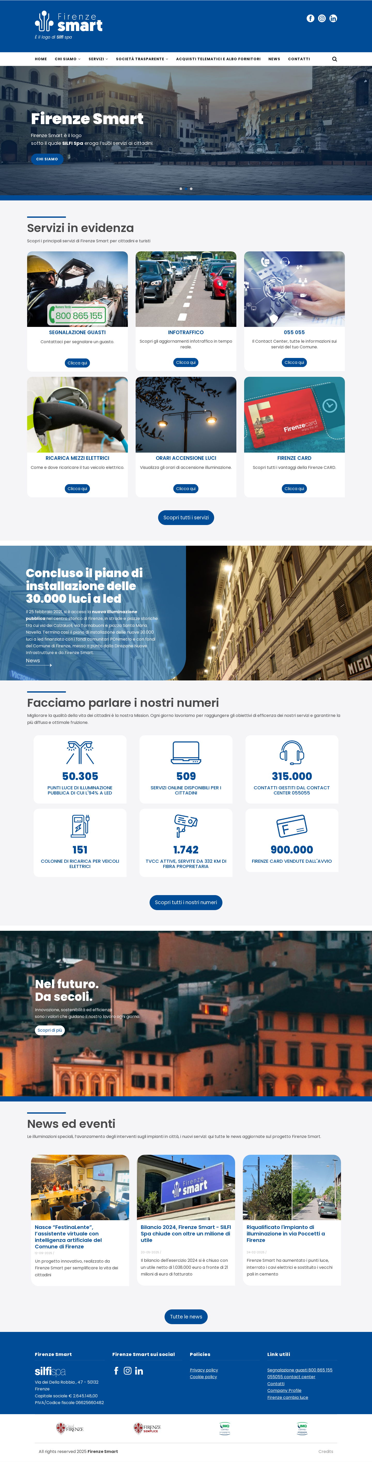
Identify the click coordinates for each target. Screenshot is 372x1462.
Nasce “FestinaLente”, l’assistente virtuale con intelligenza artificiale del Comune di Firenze (68, 1237)
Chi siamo (68, 59)
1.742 (185, 850)
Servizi (98, 59)
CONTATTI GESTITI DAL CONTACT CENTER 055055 (292, 790)
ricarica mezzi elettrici (77, 458)
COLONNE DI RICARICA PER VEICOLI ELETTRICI (80, 863)
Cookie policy (203, 1377)
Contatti (300, 59)
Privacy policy (204, 1370)
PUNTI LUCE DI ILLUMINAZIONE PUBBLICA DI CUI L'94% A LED (80, 790)
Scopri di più (50, 1030)
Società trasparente (142, 59)
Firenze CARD (294, 458)
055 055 (294, 332)
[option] (186, 131)
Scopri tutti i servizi (186, 517)
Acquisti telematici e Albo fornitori (219, 59)
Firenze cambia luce (287, 1397)
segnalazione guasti (77, 332)
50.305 (80, 776)
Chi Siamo (48, 159)
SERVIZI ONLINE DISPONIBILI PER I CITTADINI (186, 790)
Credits (326, 1451)
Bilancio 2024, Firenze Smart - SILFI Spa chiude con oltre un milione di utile (186, 1234)
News (275, 59)
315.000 (292, 776)
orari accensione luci (186, 458)
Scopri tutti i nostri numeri (186, 902)
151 (80, 850)
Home (41, 59)
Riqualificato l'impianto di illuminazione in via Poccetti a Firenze (286, 1234)
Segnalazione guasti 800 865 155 (299, 1370)
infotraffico (186, 332)
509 (186, 776)
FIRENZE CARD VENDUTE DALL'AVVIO (292, 861)
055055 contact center (291, 1377)
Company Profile (284, 1391)
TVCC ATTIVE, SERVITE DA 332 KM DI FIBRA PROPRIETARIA (186, 863)
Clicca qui (77, 363)
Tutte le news (186, 1316)
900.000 (291, 850)
